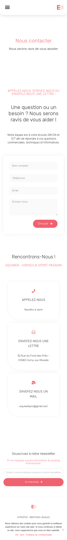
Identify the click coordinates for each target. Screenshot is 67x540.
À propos (22, 517)
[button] (7, 7)
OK (16, 534)
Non (22, 534)
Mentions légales (40, 517)
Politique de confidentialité (39, 534)
